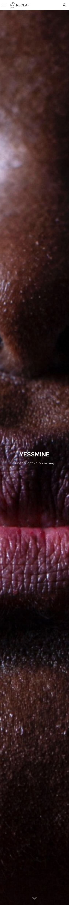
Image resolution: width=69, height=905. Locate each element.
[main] (34, 458)
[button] (4, 5)
